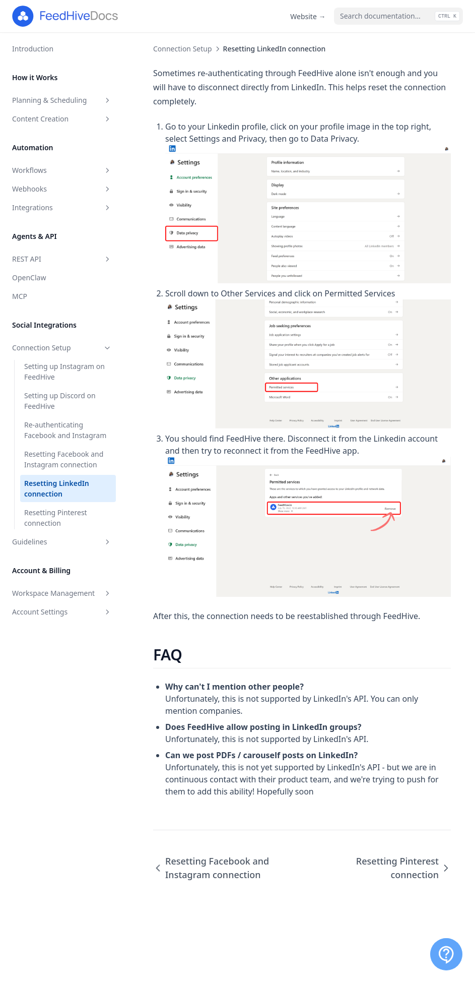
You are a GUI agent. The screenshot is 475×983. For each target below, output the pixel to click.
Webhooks (62, 189)
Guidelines (62, 541)
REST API (62, 259)
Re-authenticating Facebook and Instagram (65, 430)
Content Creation (62, 119)
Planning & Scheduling (62, 100)
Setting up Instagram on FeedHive (64, 371)
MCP (19, 296)
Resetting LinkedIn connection (56, 488)
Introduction (32, 48)
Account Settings (62, 612)
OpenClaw (29, 277)
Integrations (62, 207)
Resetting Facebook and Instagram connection (63, 459)
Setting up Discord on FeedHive (60, 401)
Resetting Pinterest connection (55, 518)
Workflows (62, 170)
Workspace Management (62, 593)
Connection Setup (62, 347)
